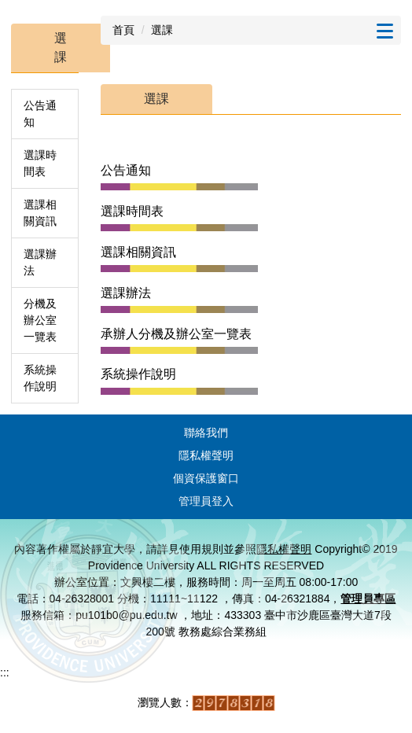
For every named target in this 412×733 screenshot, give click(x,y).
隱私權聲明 (206, 455)
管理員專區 (367, 598)
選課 (162, 30)
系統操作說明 (40, 377)
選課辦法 (40, 262)
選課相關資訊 (40, 212)
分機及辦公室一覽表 (40, 320)
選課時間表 (40, 163)
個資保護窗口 (206, 478)
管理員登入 (206, 501)
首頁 (123, 30)
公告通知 (40, 113)
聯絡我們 (206, 432)
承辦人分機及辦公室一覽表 (176, 334)
